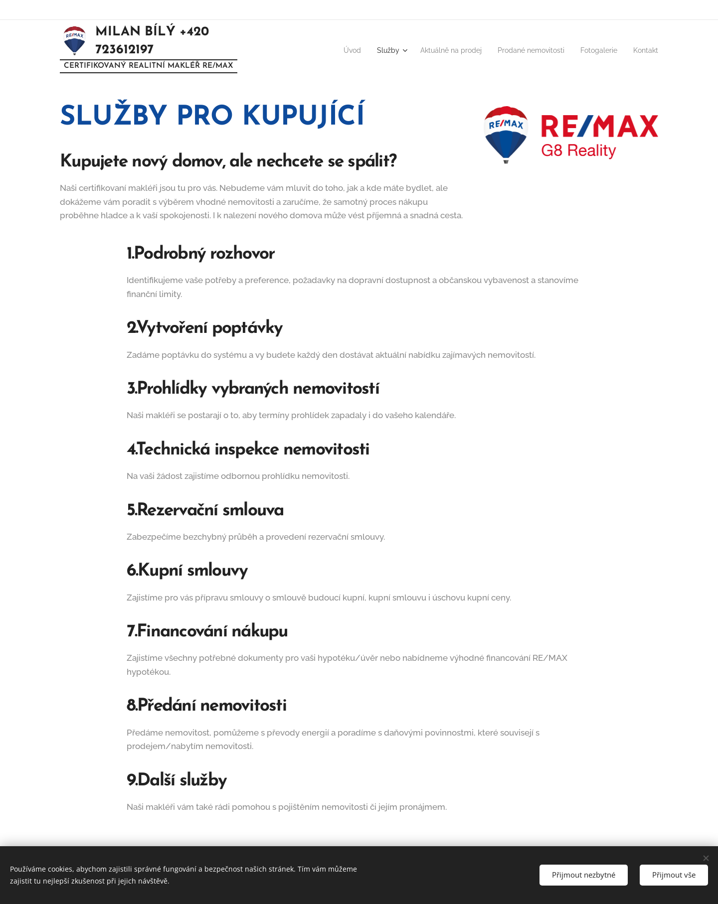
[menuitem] (325, 50)
